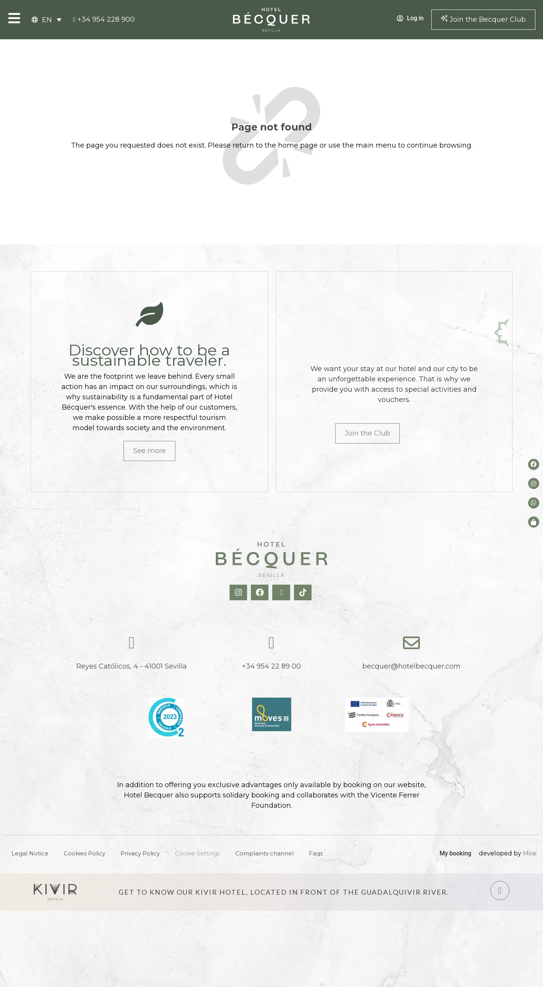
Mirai (530, 853)
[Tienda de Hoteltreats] (533, 521)
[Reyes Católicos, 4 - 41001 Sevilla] (131, 643)
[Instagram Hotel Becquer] (239, 592)
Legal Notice (29, 853)
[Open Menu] (14, 18)
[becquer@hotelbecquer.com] (411, 643)
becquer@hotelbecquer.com (411, 666)
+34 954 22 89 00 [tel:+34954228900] (271, 666)
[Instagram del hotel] (533, 483)
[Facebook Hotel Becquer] (260, 592)
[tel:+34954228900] (104, 19)
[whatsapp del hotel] (533, 502)
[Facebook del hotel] (533, 464)
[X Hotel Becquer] (282, 592)
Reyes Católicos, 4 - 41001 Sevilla (131, 666)
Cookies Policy (84, 853)
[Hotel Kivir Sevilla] (55, 892)
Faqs (316, 853)
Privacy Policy (140, 853)
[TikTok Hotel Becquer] (303, 592)
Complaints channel (264, 853)
